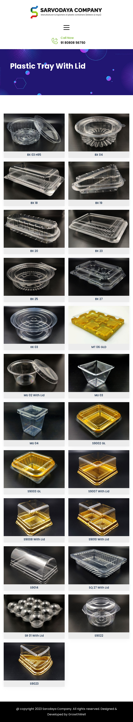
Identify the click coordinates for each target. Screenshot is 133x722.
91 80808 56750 (73, 42)
